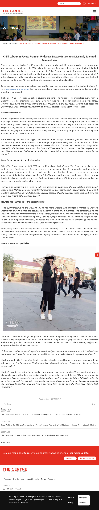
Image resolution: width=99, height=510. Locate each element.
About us (7, 479)
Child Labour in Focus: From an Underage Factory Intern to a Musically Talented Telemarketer (51, 43)
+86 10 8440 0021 (13, 489)
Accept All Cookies (83, 500)
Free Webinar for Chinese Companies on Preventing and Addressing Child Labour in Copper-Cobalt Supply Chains (48, 425)
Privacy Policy (71, 500)
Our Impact (13, 43)
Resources (52, 479)
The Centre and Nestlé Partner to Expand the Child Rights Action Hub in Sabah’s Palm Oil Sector (41, 415)
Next (95, 404)
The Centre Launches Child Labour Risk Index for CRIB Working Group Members (34, 435)
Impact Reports (32, 479)
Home (5, 43)
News (43, 479)
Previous (6, 404)
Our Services (18, 479)
